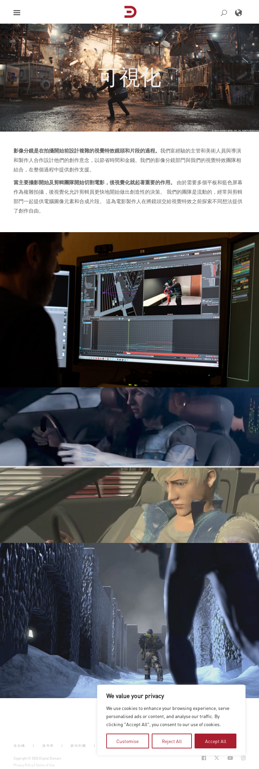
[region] (171, 720)
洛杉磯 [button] (19, 745)
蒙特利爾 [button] (78, 745)
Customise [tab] (127, 741)
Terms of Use (45, 765)
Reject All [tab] (172, 741)
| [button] (33, 745)
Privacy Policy (23, 765)
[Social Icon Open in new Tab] (204, 758)
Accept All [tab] (215, 741)
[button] (16, 12)
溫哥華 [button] (48, 745)
